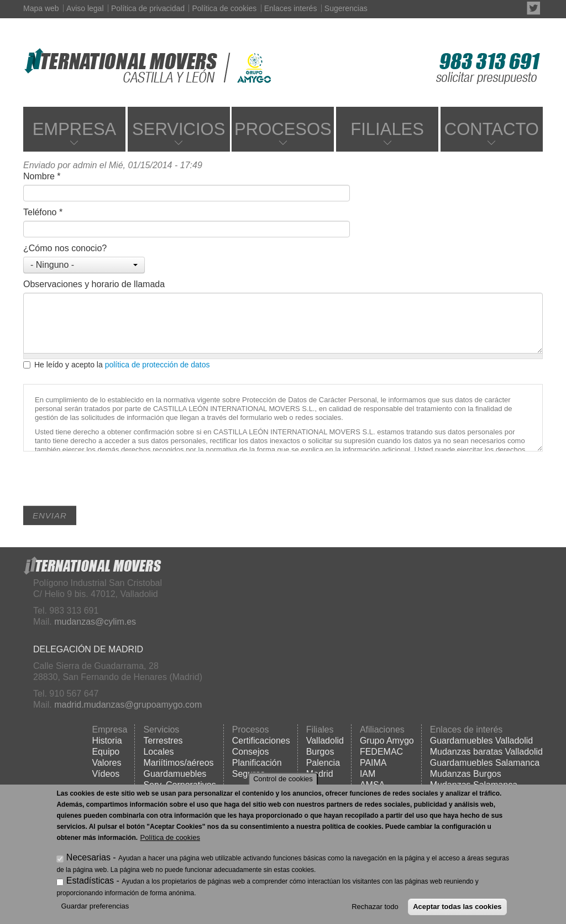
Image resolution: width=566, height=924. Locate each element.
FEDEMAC (381, 751)
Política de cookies (224, 8)
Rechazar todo (375, 906)
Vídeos (105, 773)
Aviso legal (84, 8)
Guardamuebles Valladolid (481, 740)
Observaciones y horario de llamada (94, 284)
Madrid (319, 773)
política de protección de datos (157, 364)
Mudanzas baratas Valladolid (486, 751)
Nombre (42, 176)
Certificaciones (261, 740)
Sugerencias (346, 8)
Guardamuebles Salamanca (484, 762)
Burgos (320, 751)
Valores (106, 762)
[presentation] (107, 484)
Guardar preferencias (95, 906)
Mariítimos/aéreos (178, 762)
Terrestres (162, 740)
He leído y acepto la (116, 364)
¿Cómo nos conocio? (65, 248)
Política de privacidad (148, 8)
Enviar (50, 515)
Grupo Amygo (387, 740)
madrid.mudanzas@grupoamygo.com (128, 704)
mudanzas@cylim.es (95, 621)
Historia (107, 740)
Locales (158, 751)
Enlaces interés (290, 8)
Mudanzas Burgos (465, 773)
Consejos (250, 751)
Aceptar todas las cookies (457, 906)
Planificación (257, 762)
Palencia (323, 762)
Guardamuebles (174, 773)
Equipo (105, 751)
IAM (367, 773)
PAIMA (373, 762)
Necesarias (88, 857)
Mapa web (41, 8)
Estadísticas (90, 880)
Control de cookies (283, 779)
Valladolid (325, 740)
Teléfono (42, 212)
